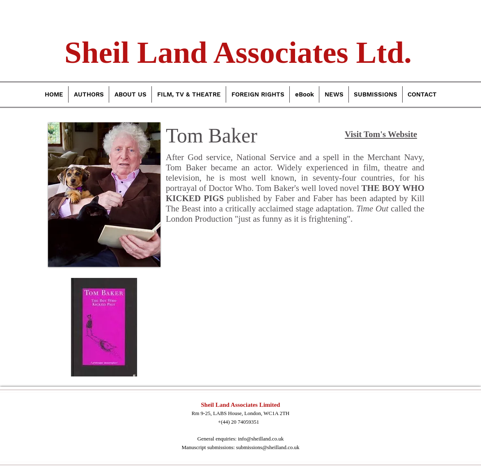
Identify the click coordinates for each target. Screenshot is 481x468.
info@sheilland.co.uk (261, 439)
